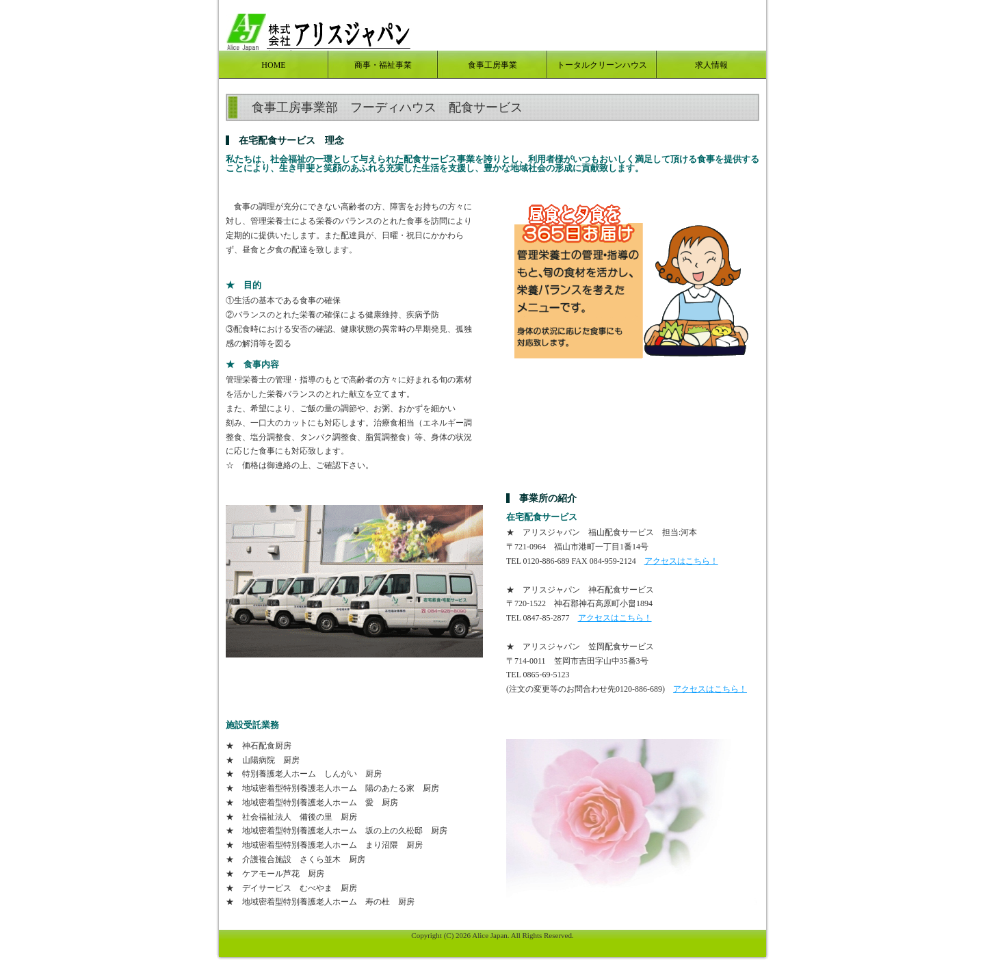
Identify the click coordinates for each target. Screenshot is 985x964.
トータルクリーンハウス (602, 65)
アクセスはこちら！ (681, 561)
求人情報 (711, 65)
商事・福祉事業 (383, 65)
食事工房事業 (492, 65)
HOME (273, 65)
